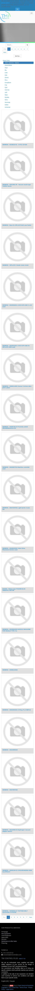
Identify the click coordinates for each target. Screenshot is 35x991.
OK (17, 9)
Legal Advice (9, 989)
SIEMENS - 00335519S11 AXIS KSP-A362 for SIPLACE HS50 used (16, 346)
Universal (7, 107)
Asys (6, 67)
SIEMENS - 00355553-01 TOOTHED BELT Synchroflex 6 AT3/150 (15, 911)
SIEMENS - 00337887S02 (10, 790)
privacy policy (5, 3)
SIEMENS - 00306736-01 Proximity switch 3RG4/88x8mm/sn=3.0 (15, 427)
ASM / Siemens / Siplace (12, 63)
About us (22, 958)
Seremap (7, 102)
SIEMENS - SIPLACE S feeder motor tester (15, 265)
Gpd (6, 87)
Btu (6, 70)
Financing (4, 943)
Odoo (11, 985)
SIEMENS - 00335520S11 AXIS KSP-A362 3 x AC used (17, 305)
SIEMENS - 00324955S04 (10, 750)
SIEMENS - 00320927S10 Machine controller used (16, 467)
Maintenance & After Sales (9, 941)
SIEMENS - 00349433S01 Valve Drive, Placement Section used (13, 549)
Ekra (6, 80)
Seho (6, 100)
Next (4, 52)
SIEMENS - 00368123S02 (10, 670)
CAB (6, 72)
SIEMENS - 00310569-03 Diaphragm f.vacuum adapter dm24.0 (16, 830)
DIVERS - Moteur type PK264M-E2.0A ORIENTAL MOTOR (13, 589)
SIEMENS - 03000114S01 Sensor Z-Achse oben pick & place (16, 386)
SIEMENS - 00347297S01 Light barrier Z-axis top (16, 508)
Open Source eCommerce (25, 985)
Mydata (7, 97)
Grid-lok (7, 90)
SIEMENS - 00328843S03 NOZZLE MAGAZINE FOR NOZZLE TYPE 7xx (16, 630)
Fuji (6, 85)
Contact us (4, 950)
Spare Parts (6, 60)
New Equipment (6, 933)
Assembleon (8, 65)
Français (12, 981)
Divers (6, 77)
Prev (5, 49)
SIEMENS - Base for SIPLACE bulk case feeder (16, 225)
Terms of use (23, 987)
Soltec (6, 105)
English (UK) (5, 981)
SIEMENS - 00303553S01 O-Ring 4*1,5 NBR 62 (16, 710)
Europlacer (8, 82)
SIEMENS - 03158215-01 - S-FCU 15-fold (14, 144)
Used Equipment (6, 935)
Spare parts (4, 937)
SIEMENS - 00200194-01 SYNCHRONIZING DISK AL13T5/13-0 (17, 871)
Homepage (4, 931)
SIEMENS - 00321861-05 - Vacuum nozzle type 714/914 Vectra (16, 185)
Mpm (6, 95)
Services (4, 939)
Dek (6, 75)
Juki (6, 92)
